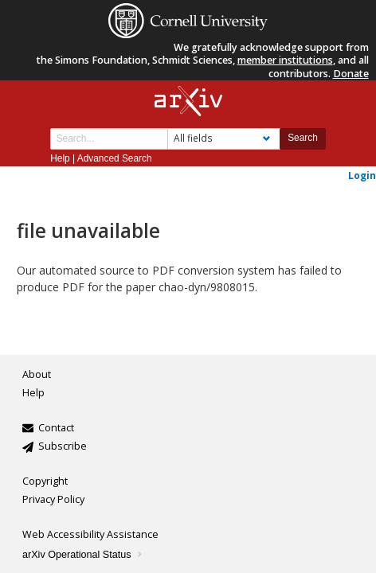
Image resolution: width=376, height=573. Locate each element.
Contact (56, 428)
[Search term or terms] (109, 139)
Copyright (45, 481)
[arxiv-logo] (188, 101)
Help (59, 158)
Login (362, 175)
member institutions (285, 60)
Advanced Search (114, 158)
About (36, 374)
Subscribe (62, 446)
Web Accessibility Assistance (90, 534)
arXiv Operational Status (83, 554)
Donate (351, 73)
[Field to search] (223, 139)
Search (303, 137)
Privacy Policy (53, 499)
